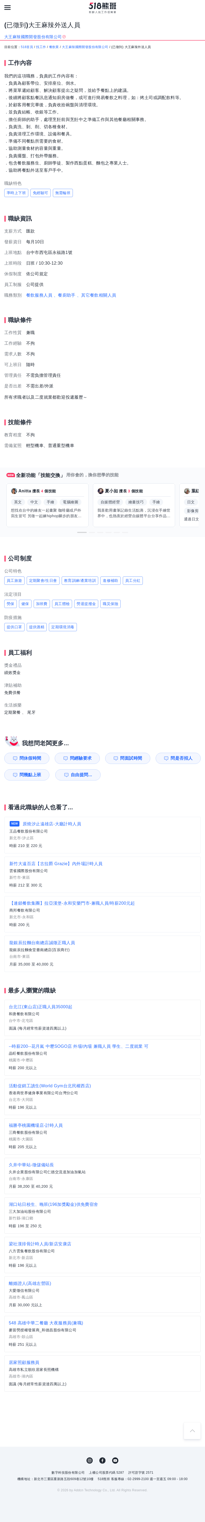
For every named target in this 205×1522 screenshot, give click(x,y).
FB (102, 1460)
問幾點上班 (30, 774)
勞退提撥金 (86, 604)
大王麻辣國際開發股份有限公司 (85, 47)
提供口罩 (14, 627)
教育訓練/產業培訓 (80, 580)
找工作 (41, 47)
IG (89, 1460)
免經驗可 (40, 193)
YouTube (115, 1460)
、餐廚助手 (65, 295)
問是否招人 (181, 758)
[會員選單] (197, 7)
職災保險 (110, 604)
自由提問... (81, 774)
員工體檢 (62, 604)
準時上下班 (16, 193)
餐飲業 (54, 47)
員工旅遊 (14, 580)
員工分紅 (133, 580)
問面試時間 (131, 758)
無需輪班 (63, 193)
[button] (82, 532)
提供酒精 (37, 627)
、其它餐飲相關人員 (96, 295)
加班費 (42, 604)
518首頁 (27, 47)
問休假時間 (30, 758)
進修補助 (110, 580)
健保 (25, 604)
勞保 (10, 604)
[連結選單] (7, 7)
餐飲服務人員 (39, 295)
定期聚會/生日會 (43, 580)
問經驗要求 (81, 758)
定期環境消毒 (62, 627)
